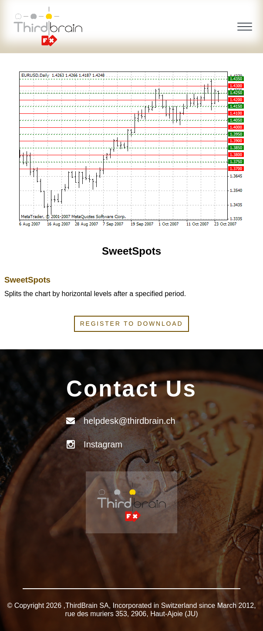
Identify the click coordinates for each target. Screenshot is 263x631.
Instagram (103, 444)
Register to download (131, 323)
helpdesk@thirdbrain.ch (129, 421)
